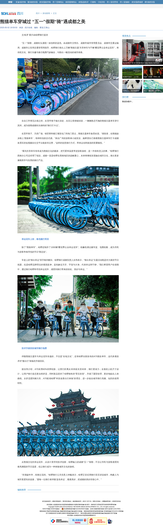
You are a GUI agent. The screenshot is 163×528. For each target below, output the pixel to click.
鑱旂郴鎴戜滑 (77, 501)
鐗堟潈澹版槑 (56, 501)
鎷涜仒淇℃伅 (87, 501)
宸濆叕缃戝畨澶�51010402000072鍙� (75, 509)
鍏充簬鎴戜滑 (46, 501)
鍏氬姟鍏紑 (84, 2)
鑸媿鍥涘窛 (150, 2)
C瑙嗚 (93, 2)
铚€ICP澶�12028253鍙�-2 (51, 509)
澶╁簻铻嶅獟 (112, 2)
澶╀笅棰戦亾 (58, 2)
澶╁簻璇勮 (125, 2)
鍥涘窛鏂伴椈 (45, 2)
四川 (38, 13)
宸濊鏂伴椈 (21, 2)
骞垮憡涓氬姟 (67, 501)
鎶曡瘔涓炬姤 (116, 501)
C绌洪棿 (101, 2)
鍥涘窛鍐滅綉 (137, 2)
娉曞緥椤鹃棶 (106, 501)
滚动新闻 (46, 13)
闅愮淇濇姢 (96, 501)
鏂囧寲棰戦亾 (71, 2)
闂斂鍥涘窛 (33, 2)
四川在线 (28, 28)
